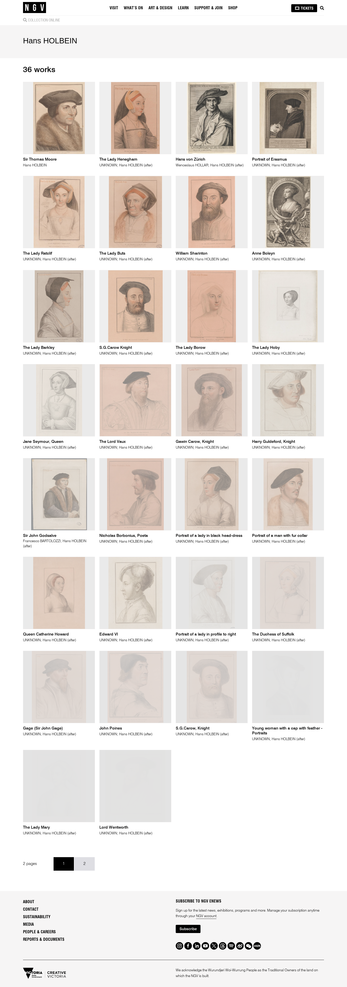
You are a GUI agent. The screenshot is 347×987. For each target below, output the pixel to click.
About (28, 902)
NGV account (206, 916)
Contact (31, 910)
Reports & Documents (43, 940)
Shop (232, 8)
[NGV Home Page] (34, 7)
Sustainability (36, 917)
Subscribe (188, 929)
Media (28, 925)
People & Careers (39, 932)
